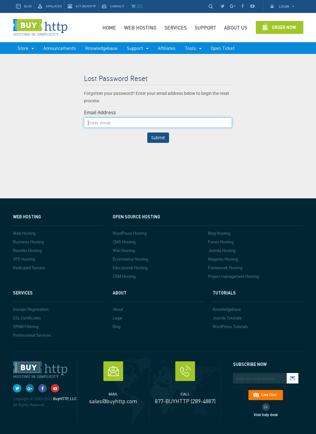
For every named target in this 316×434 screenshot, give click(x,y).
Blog (24, 6)
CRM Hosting (124, 276)
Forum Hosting (221, 242)
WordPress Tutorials (230, 326)
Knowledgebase (101, 48)
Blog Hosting (219, 233)
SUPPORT (205, 27)
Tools (193, 48)
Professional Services (32, 335)
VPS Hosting (24, 259)
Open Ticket (223, 48)
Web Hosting (140, 27)
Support (137, 48)
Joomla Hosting (221, 250)
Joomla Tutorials (227, 318)
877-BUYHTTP (82, 6)
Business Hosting (28, 242)
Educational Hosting (130, 267)
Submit (158, 137)
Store (26, 48)
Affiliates (50, 6)
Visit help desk (266, 414)
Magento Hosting (223, 259)
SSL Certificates (27, 318)
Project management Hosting (233, 276)
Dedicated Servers (29, 267)
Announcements (59, 48)
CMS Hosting (124, 242)
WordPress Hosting (130, 233)
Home (109, 27)
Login (282, 6)
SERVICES (175, 27)
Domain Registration (30, 309)
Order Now (284, 27)
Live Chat (269, 394)
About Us (235, 27)
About (118, 309)
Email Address (100, 112)
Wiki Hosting (124, 250)
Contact (113, 6)
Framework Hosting (225, 267)
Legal (117, 318)
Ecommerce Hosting (130, 259)
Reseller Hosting (27, 250)
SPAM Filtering (25, 326)
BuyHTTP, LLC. (65, 398)
